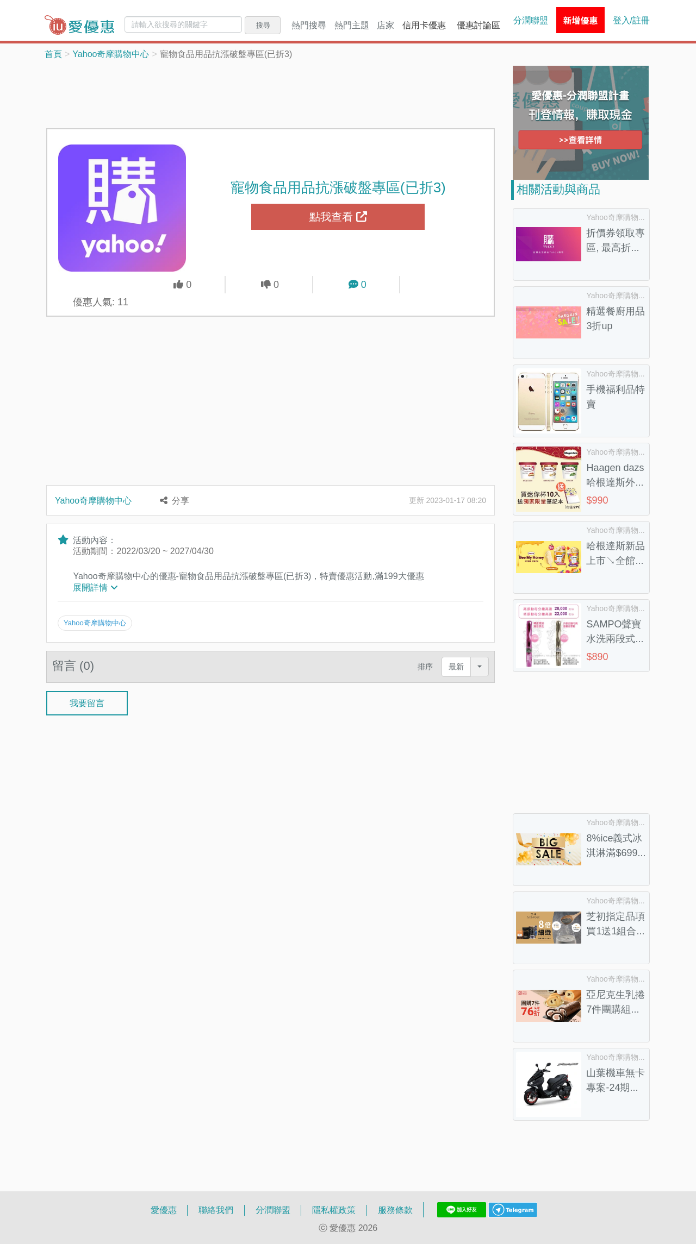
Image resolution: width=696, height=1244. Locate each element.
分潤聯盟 (530, 20)
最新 (456, 665)
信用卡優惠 (424, 25)
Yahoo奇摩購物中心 (110, 54)
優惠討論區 (478, 25)
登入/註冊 (631, 20)
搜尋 (263, 25)
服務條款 (395, 1210)
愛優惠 (164, 1210)
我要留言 (87, 702)
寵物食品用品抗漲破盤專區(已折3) (338, 186)
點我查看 (338, 216)
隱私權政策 (334, 1210)
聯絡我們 (215, 1210)
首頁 (53, 54)
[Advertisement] (271, 93)
